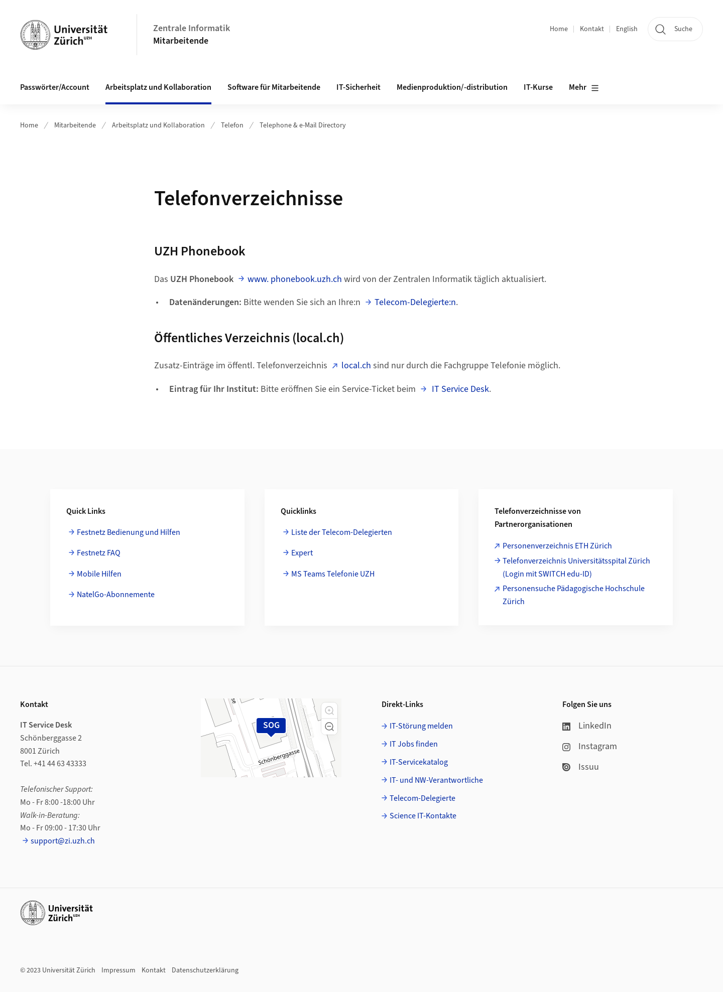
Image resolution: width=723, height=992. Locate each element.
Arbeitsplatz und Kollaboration (158, 125)
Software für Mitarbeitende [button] (273, 87)
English (627, 29)
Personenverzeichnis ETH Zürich (557, 545)
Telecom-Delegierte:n (415, 302)
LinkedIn (587, 726)
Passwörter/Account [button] (54, 87)
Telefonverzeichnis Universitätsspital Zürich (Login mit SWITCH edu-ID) (576, 567)
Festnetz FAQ (98, 552)
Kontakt (592, 29)
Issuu (580, 767)
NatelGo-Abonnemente (116, 594)
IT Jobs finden (414, 744)
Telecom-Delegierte (422, 798)
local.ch (356, 365)
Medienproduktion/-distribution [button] (452, 87)
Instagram (589, 746)
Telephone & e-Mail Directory (303, 125)
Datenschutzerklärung (205, 970)
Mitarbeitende (180, 41)
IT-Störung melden (421, 726)
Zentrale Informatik (191, 28)
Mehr (584, 87)
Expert (302, 552)
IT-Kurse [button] (538, 87)
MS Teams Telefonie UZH (333, 574)
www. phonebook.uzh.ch (295, 279)
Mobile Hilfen (99, 574)
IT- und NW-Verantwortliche (436, 780)
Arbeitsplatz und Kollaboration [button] (158, 87)
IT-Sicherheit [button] (358, 87)
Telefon (232, 125)
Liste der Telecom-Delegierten (341, 532)
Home (559, 29)
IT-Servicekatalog (419, 762)
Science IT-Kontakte (423, 815)
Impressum (118, 970)
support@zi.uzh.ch (63, 840)
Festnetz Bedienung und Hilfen (128, 532)
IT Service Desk (459, 389)
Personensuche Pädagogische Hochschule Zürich (574, 595)
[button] (329, 710)
